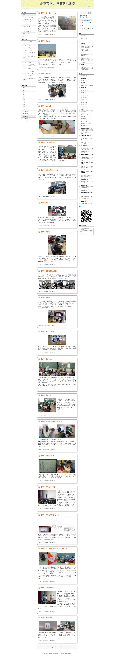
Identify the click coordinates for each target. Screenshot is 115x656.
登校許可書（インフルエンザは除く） (87, 142)
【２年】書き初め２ (28, 73)
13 (82, 26)
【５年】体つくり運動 (28, 71)
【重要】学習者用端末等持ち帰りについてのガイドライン (87, 159)
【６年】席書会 (27, 68)
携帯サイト (82, 206)
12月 (24, 90)
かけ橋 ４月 (84, 106)
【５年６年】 (26, 60)
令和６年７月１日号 (86, 123)
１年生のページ (27, 19)
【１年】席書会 (27, 62)
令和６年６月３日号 (86, 125)
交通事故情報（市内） (86, 190)
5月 (24, 106)
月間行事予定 (84, 35)
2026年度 (25, 111)
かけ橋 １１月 (84, 92)
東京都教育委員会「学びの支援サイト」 (87, 55)
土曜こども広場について (87, 196)
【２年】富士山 (27, 45)
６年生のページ (27, 31)
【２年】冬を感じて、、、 (27, 42)
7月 (24, 102)
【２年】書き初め (27, 76)
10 (67, 647)
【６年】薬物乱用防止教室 (29, 65)
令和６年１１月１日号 (86, 116)
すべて (88, 17)
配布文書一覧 (84, 75)
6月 (24, 104)
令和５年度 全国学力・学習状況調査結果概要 (87, 176)
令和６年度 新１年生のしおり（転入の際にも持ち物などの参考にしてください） (87, 150)
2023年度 (25, 118)
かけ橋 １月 (84, 80)
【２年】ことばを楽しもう (29, 53)
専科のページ (26, 33)
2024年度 (25, 116)
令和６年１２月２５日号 (87, 111)
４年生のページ (27, 26)
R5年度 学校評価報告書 (87, 85)
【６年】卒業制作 (27, 48)
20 (82, 28)
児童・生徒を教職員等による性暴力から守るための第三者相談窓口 (87, 69)
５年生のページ (27, 29)
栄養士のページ (27, 36)
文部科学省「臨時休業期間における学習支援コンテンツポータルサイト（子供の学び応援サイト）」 (87, 49)
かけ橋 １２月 (84, 90)
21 (84, 28)
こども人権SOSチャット (87, 203)
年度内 (82, 17)
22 (86, 28)
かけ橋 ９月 (84, 97)
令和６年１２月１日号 (86, 114)
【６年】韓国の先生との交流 (29, 57)
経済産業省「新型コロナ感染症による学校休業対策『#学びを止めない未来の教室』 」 (87, 60)
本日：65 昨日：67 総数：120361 (90, 5)
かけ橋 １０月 (84, 95)
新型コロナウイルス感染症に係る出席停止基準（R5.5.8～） (87, 168)
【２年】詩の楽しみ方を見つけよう (29, 79)
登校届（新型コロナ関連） (86, 139)
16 (88, 26)
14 (84, 26)
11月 (24, 92)
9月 (24, 97)
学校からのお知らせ (28, 17)
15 (86, 26)
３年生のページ (27, 24)
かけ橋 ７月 (84, 99)
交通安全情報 (84, 187)
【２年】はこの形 (27, 50)
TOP (24, 14)
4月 (24, 109)
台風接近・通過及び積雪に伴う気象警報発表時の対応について (87, 132)
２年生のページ (27, 21)
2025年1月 (86, 20)
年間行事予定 (84, 38)
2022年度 (25, 121)
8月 (24, 99)
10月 (24, 95)
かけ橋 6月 (84, 102)
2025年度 (25, 114)
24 (90, 28)
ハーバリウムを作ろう (86, 198)
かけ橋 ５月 (84, 104)
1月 (24, 87)
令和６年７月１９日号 (86, 118)
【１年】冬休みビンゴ (28, 82)
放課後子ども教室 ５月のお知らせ (87, 182)
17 (90, 26)
